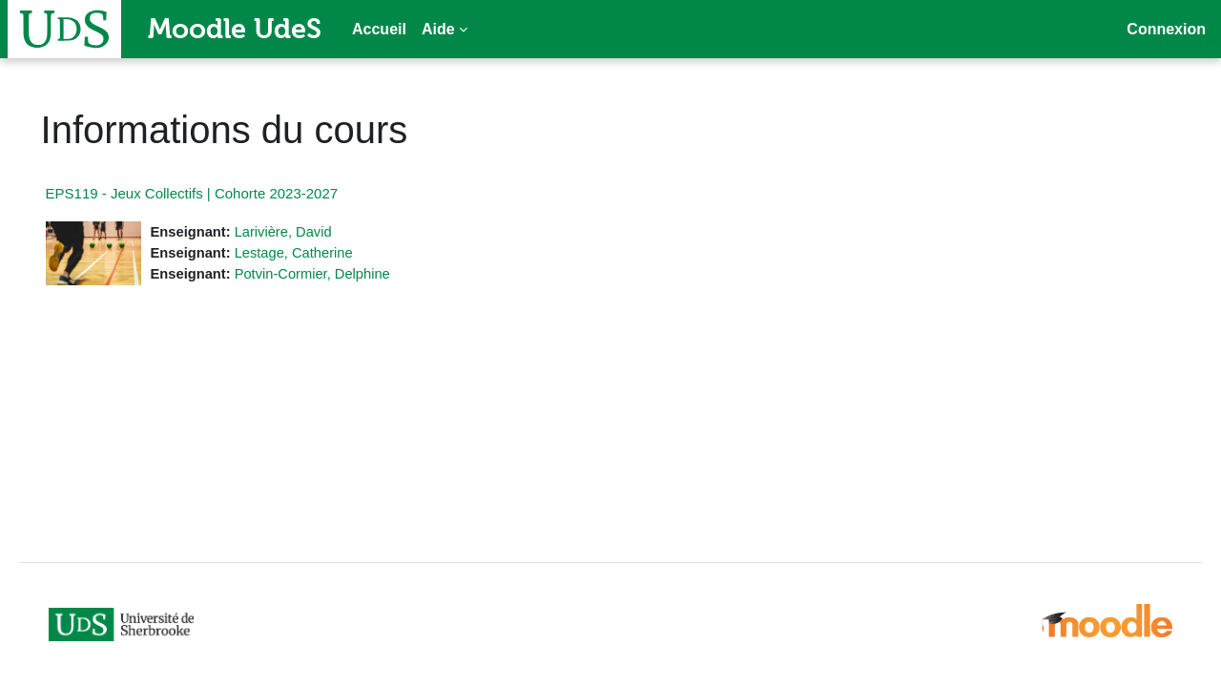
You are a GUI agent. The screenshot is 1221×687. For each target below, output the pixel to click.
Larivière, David (312, 231)
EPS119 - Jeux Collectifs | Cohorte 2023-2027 (218, 193)
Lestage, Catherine (323, 253)
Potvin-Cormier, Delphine (343, 274)
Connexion (1166, 29)
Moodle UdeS (234, 28)
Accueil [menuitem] (379, 29)
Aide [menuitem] (438, 29)
